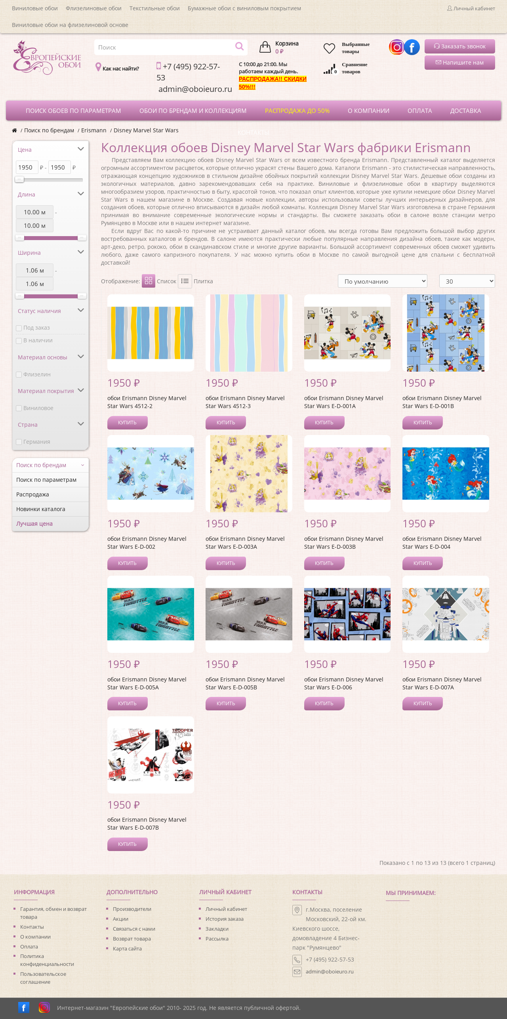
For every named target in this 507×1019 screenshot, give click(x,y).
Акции (120, 918)
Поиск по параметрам (46, 479)
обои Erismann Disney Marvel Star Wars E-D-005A (147, 683)
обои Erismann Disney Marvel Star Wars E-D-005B (245, 683)
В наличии (38, 340)
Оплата (29, 946)
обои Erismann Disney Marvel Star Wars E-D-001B (442, 402)
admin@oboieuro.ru (330, 971)
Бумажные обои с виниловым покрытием (244, 8)
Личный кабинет (226, 908)
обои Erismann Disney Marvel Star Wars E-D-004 (442, 542)
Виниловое (38, 408)
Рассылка (217, 938)
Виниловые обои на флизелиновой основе (70, 25)
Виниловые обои (35, 8)
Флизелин (37, 374)
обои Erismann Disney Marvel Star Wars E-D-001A (343, 402)
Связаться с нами (134, 928)
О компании (35, 936)
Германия (36, 441)
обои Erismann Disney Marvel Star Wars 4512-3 (245, 402)
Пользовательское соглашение (43, 977)
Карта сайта (127, 948)
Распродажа (32, 494)
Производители (132, 908)
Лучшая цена (34, 523)
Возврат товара (132, 938)
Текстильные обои (155, 8)
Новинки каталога (40, 509)
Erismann (94, 130)
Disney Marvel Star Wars (146, 130)
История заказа (225, 918)
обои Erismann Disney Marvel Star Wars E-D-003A (245, 542)
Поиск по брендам (49, 130)
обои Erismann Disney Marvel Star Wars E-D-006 (343, 683)
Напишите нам (460, 62)
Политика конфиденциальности (47, 959)
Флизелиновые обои (94, 8)
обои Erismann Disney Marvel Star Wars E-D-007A (442, 683)
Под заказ (36, 327)
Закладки (217, 928)
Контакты (32, 926)
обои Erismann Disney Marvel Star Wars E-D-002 (147, 542)
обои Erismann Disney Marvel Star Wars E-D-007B (147, 823)
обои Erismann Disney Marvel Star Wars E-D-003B (343, 542)
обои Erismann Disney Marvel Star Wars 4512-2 (147, 402)
